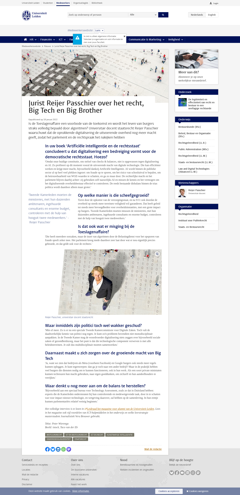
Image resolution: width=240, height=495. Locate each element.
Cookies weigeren (198, 491)
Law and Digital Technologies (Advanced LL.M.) (193, 170)
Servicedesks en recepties (35, 464)
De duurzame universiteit (84, 469)
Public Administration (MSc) (193, 149)
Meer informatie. (80, 491)
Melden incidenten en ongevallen (137, 469)
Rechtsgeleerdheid (188, 214)
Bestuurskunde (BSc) (189, 127)
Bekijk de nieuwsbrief (180, 464)
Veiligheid (174, 39)
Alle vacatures (78, 479)
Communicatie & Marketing (145, 39)
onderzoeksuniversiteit (59, 439)
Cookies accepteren (169, 491)
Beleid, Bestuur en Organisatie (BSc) (194, 135)
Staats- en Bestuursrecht (191, 227)
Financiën (46, 39)
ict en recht (97, 435)
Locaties (26, 469)
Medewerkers (63, 2)
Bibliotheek (97, 2)
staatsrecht (80, 439)
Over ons (75, 464)
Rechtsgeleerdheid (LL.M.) (192, 155)
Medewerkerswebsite (31, 46)
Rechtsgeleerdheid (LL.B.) (192, 142)
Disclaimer (27, 484)
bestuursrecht (54, 435)
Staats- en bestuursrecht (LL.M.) (195, 162)
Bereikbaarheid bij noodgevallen (136, 464)
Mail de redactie (153, 449)
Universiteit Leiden (30, 2)
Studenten (48, 2)
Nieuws (47, 46)
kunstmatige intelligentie (120, 435)
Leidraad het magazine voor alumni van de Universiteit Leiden (120, 408)
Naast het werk (79, 484)
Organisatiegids (80, 2)
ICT (60, 39)
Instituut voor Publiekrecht (192, 220)
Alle (132, 14)
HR (31, 39)
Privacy (25, 479)
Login (215, 3)
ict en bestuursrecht (76, 435)
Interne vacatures (80, 474)
